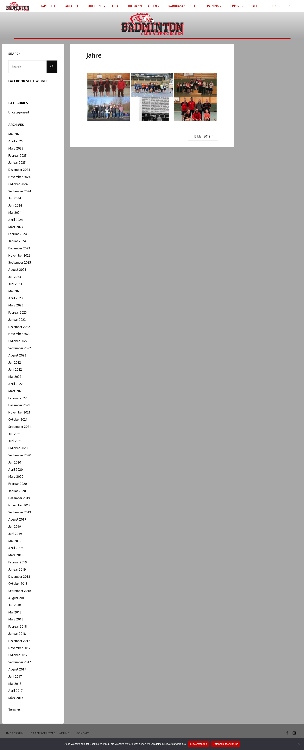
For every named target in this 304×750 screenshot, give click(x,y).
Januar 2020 (17, 491)
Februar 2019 (17, 562)
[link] (289, 6)
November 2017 (19, 648)
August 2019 (17, 519)
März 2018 (15, 619)
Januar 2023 (17, 319)
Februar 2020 (17, 483)
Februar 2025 (17, 155)
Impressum (15, 733)
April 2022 (15, 384)
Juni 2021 (15, 441)
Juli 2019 (14, 526)
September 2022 (19, 348)
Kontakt (83, 733)
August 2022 (17, 355)
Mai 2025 (14, 134)
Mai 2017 (14, 683)
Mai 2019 (14, 541)
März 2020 (15, 476)
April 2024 (15, 219)
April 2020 (15, 469)
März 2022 (15, 391)
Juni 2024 (15, 205)
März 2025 (15, 148)
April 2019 (15, 548)
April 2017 (15, 690)
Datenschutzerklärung (50, 733)
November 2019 (19, 505)
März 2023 (15, 305)
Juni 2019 (15, 533)
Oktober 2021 (18, 419)
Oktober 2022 (18, 341)
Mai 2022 (14, 376)
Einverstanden (198, 743)
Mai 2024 (14, 212)
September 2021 (19, 426)
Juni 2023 (15, 284)
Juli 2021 (14, 434)
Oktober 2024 (18, 184)
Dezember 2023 (19, 248)
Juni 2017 (15, 676)
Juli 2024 (14, 198)
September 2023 (19, 262)
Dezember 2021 (19, 405)
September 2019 (19, 512)
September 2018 (19, 591)
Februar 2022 (17, 398)
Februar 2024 (17, 234)
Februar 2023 (17, 312)
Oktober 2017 (18, 655)
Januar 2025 (17, 162)
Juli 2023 (14, 277)
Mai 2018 (14, 612)
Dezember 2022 (19, 327)
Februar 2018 (17, 626)
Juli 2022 (14, 362)
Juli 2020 (14, 462)
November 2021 (19, 412)
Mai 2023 (14, 291)
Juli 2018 (14, 605)
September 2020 (19, 455)
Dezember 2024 (19, 169)
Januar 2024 (17, 241)
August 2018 (17, 598)
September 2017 (19, 662)
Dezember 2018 (19, 576)
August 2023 (17, 269)
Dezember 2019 (19, 498)
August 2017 (17, 669)
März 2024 (15, 227)
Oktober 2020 (18, 448)
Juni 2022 (15, 369)
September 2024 (19, 191)
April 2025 (15, 141)
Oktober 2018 (18, 583)
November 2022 (19, 334)
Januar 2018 (17, 633)
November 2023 (19, 255)
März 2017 (15, 698)
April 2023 (15, 298)
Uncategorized (18, 112)
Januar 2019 (17, 569)
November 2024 (19, 177)
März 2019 (15, 555)
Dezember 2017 (19, 641)
